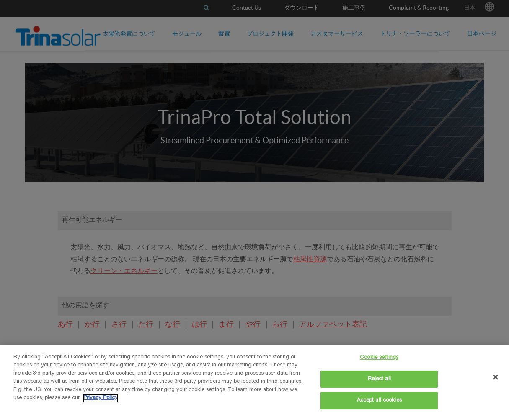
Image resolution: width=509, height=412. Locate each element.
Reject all (379, 379)
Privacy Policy (100, 398)
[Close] (495, 377)
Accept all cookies (379, 400)
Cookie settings (379, 357)
